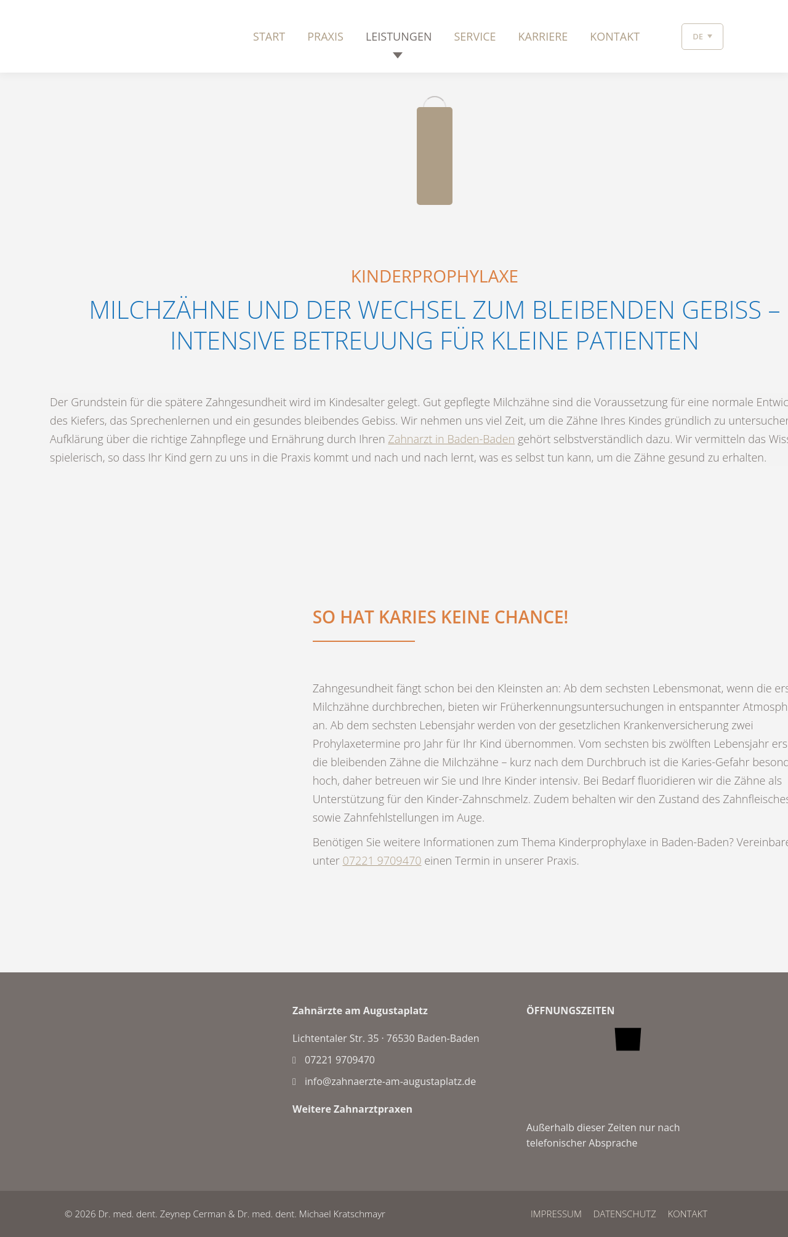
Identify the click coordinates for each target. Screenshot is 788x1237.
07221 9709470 (382, 860)
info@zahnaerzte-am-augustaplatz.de (384, 1081)
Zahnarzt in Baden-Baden (451, 438)
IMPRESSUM (556, 1213)
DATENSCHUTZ (624, 1213)
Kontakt (687, 1213)
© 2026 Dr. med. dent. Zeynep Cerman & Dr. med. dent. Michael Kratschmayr (225, 1213)
